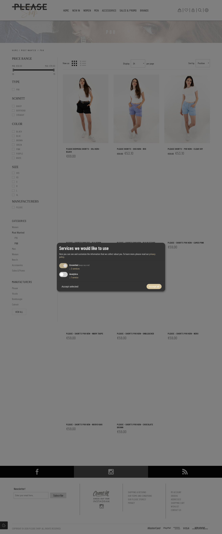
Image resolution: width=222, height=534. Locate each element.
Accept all (154, 286)
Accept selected (70, 286)
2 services (74, 268)
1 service (73, 277)
